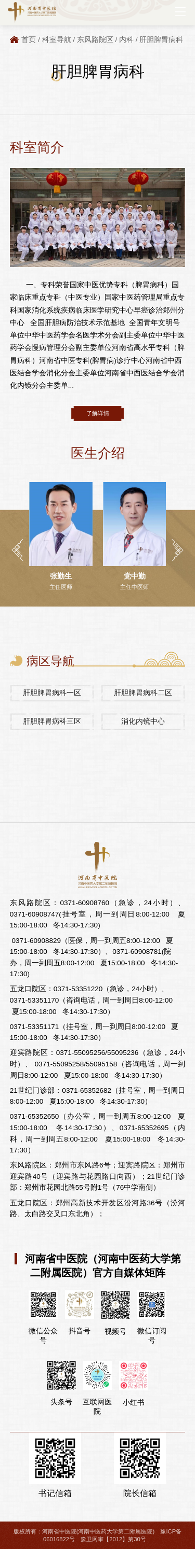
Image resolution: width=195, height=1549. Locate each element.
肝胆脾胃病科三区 (52, 721)
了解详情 (97, 413)
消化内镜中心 (143, 721)
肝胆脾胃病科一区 (52, 693)
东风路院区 (95, 40)
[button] (17, 550)
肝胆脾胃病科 (161, 40)
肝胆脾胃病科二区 (143, 693)
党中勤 (135, 576)
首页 (28, 40)
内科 (126, 40)
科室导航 (56, 40)
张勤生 (61, 576)
